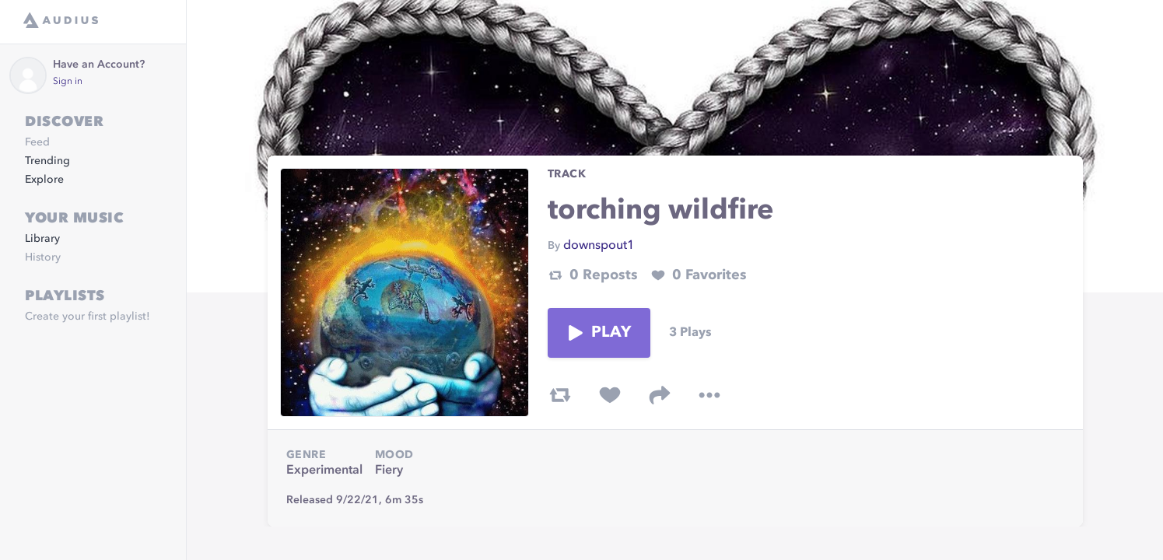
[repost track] (560, 395)
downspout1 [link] (599, 246)
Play (599, 333)
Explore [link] (44, 179)
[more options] (709, 395)
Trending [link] (47, 161)
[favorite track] (609, 395)
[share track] (659, 395)
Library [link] (42, 238)
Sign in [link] (67, 81)
